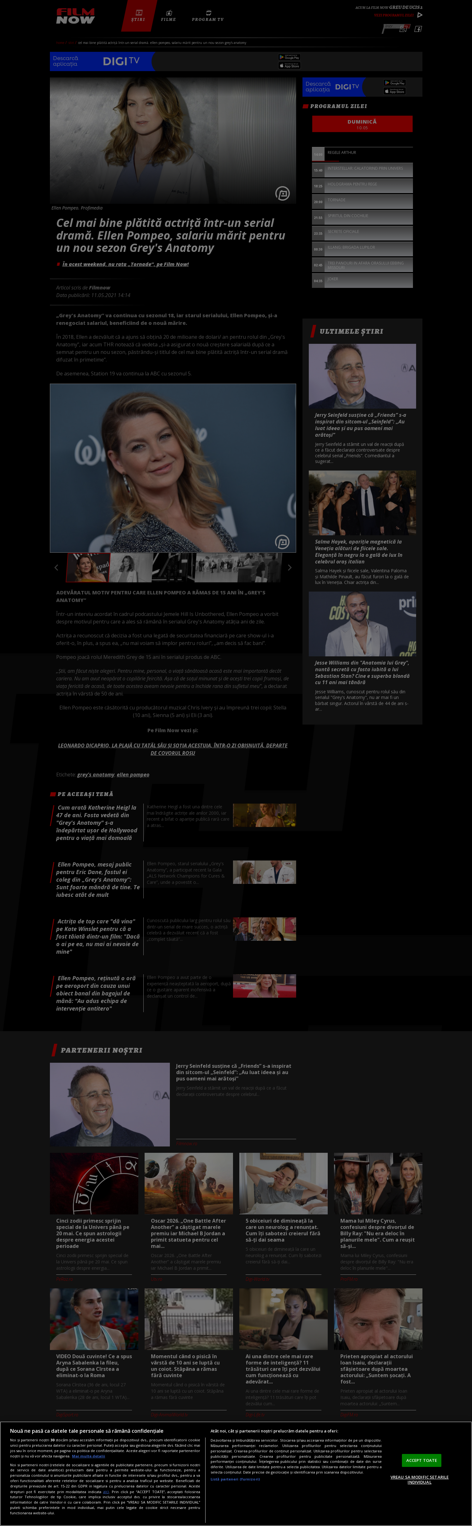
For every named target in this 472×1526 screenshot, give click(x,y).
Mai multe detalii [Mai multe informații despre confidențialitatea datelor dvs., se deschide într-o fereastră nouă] (88, 1456)
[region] (236, 1473)
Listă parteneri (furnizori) (235, 1479)
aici (106, 1491)
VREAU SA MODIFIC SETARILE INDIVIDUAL (420, 1479)
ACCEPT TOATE (421, 1460)
